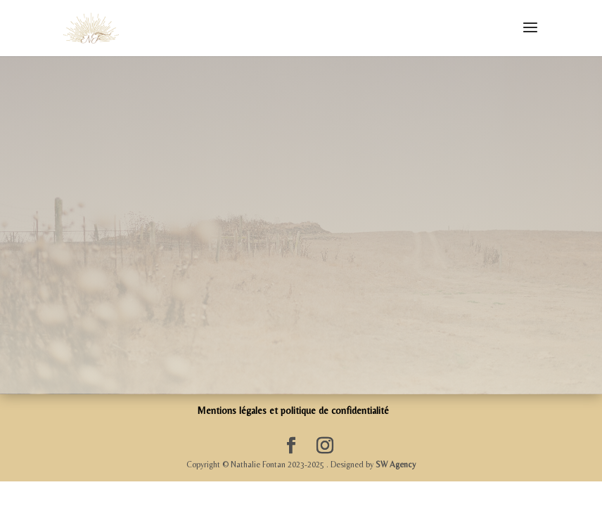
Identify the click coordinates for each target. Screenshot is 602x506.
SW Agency (396, 464)
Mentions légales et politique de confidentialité (293, 410)
